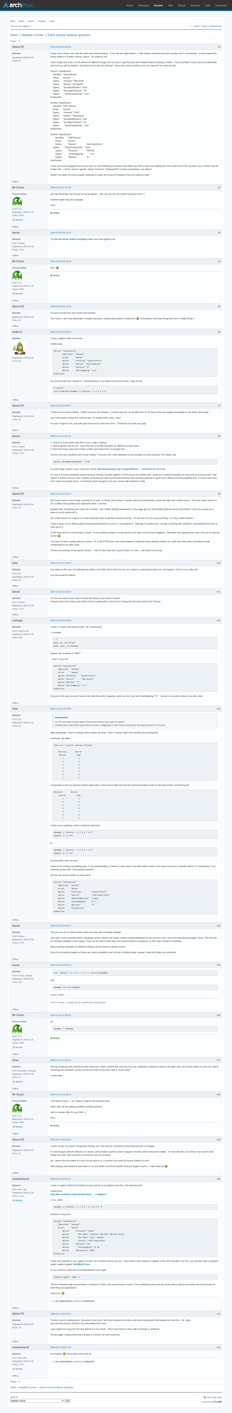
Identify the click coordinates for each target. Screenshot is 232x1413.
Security (195, 5)
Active (204, 26)
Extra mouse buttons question (69, 35)
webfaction (89, 1301)
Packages (143, 5)
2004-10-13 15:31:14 (60, 494)
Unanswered (215, 26)
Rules (21, 21)
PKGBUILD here (81, 1264)
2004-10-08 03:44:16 (60, 47)
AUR (207, 5)
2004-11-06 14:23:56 (60, 708)
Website (19, 220)
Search (30, 21)
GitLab (181, 5)
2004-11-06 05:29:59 (60, 620)
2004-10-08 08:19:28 (60, 261)
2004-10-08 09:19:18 (60, 306)
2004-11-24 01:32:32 (60, 1060)
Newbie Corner (33, 35)
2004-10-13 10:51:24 (60, 436)
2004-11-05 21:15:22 (60, 563)
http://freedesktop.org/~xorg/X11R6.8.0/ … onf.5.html (124, 469)
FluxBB (218, 1401)
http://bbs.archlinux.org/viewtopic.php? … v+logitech (78, 1194)
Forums (158, 5)
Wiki (170, 5)
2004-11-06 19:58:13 (60, 965)
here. (188, 1320)
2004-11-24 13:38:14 (60, 1094)
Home (129, 5)
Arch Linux (19, 5)
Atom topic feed (214, 1397)
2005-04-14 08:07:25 (60, 1347)
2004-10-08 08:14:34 (60, 232)
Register (42, 21)
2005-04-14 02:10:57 (60, 1314)
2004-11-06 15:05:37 (60, 925)
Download (221, 5)
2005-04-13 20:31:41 (60, 1179)
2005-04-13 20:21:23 (60, 1139)
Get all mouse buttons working (70, 239)
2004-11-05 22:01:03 (60, 591)
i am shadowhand (63, 1301)
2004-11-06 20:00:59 (60, 1015)
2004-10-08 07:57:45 (60, 187)
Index (12, 21)
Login (52, 21)
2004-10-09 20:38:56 (60, 332)
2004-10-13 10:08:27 (60, 405)
